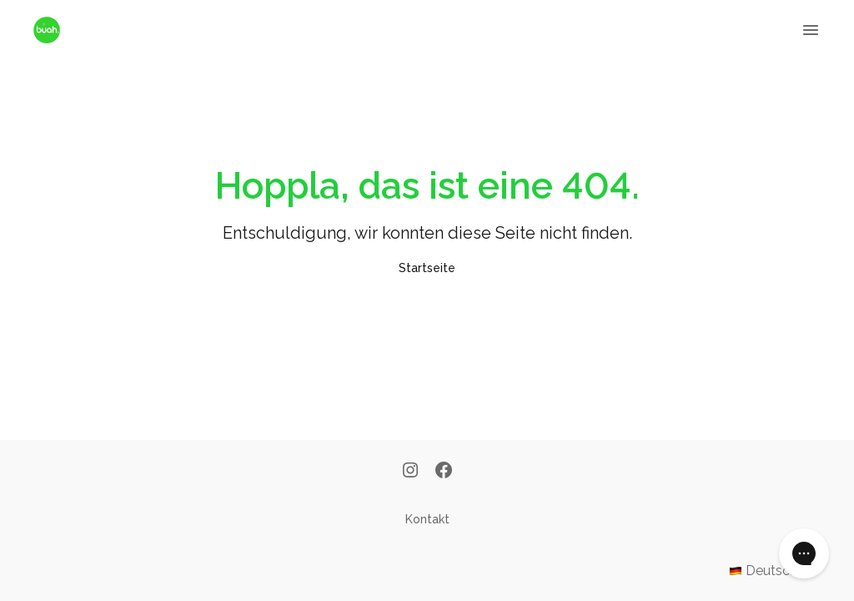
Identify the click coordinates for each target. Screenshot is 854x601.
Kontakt (427, 519)
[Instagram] (410, 471)
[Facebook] (444, 471)
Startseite (427, 268)
